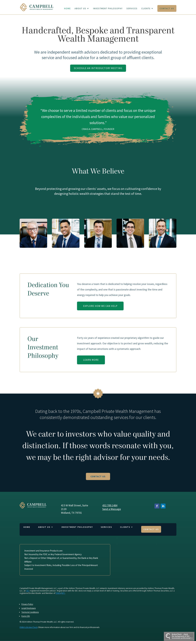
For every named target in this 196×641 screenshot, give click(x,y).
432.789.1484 (109, 505)
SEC (27, 590)
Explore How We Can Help (100, 305)
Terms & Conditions (30, 612)
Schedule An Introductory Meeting (98, 68)
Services (132, 8)
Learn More (91, 359)
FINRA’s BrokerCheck (29, 627)
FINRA (58, 593)
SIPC (63, 593)
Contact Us (167, 8)
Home (67, 8)
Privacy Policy (27, 604)
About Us (80, 8)
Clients (146, 8)
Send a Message (111, 509)
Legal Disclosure (28, 608)
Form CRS (25, 616)
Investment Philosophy (108, 8)
